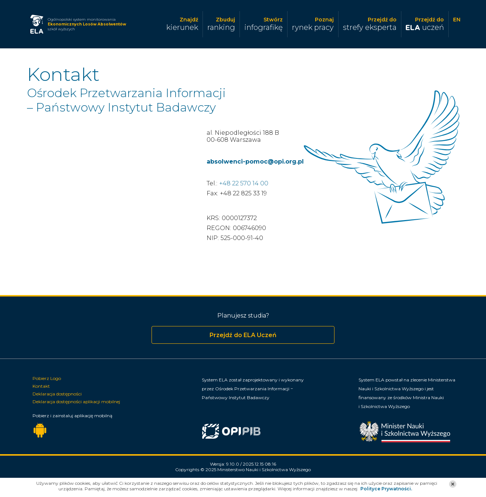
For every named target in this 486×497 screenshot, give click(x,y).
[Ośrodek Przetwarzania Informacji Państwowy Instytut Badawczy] (269, 433)
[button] (452, 484)
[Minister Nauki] (408, 429)
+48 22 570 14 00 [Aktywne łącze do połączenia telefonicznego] (243, 183)
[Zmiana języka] (457, 24)
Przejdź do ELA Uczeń (243, 335)
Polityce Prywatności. (386, 488)
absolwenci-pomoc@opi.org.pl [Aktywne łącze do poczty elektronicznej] (255, 161)
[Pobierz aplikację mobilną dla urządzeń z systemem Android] (40, 431)
